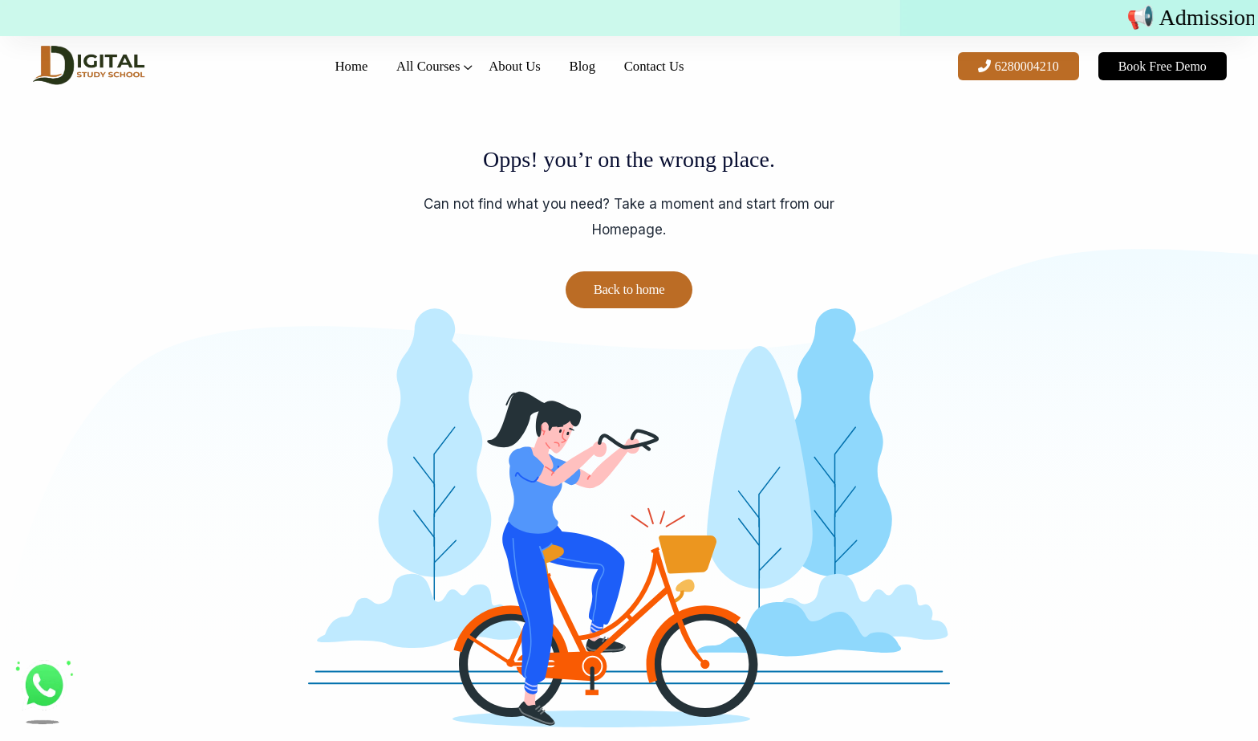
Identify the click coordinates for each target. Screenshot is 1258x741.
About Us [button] (518, 77)
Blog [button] (602, 77)
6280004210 (1001, 77)
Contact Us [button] (690, 77)
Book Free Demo (1146, 77)
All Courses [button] (414, 77)
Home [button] (321, 77)
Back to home (629, 290)
